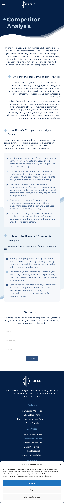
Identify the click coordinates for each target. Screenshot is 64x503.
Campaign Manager (32, 411)
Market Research (32, 451)
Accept (32, 489)
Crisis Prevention (32, 447)
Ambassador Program (32, 466)
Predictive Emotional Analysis (32, 419)
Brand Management (32, 435)
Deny (32, 496)
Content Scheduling (32, 443)
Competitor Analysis (32, 439)
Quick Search (32, 423)
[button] (60, 470)
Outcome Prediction (32, 455)
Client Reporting (32, 415)
